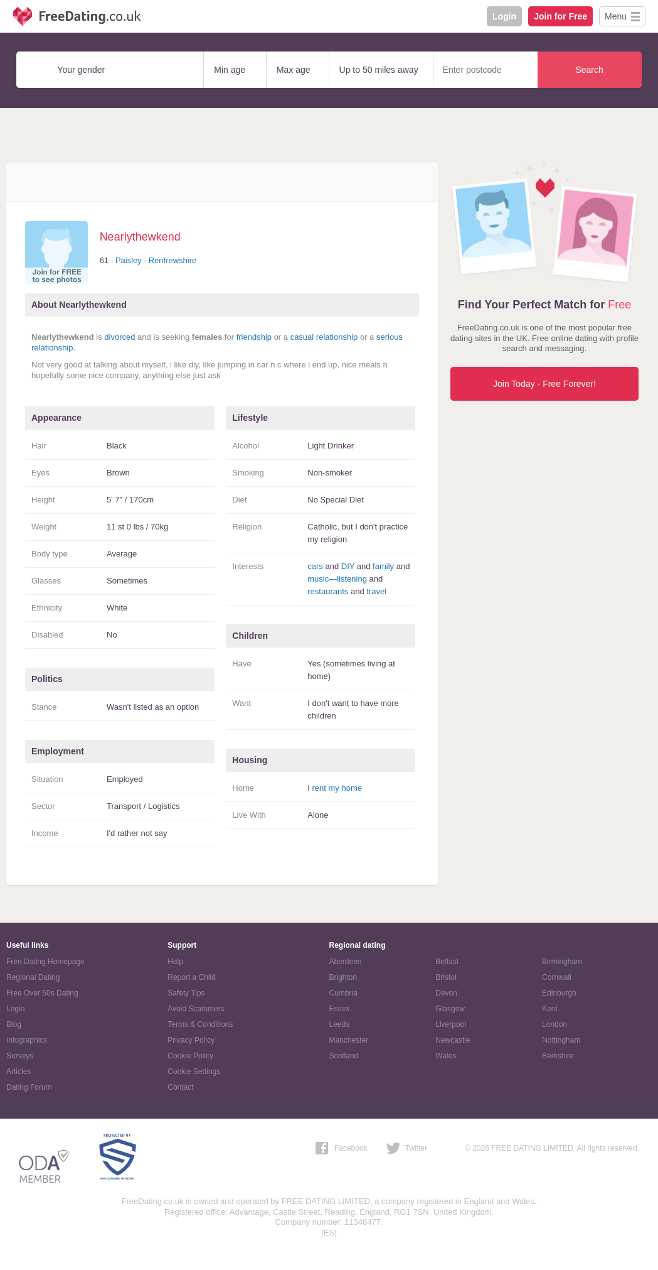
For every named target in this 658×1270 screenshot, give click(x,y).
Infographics (26, 1040)
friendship (254, 337)
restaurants (327, 591)
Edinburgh (559, 993)
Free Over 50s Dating (42, 993)
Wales (445, 1055)
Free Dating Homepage (45, 961)
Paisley (128, 260)
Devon (446, 993)
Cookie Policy (190, 1055)
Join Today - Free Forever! (544, 384)
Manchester (349, 1040)
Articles (18, 1071)
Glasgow (450, 1008)
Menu (616, 16)
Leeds (339, 1024)
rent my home (337, 788)
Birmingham (562, 961)
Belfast (447, 961)
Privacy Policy (191, 1040)
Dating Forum (29, 1087)
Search (589, 70)
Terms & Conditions (200, 1024)
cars (315, 566)
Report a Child (191, 977)
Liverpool (450, 1024)
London (554, 1024)
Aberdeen (345, 961)
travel (376, 591)
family (383, 566)
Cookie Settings (193, 1071)
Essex (339, 1008)
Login (504, 16)
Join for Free (560, 16)
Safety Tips (185, 993)
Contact (180, 1087)
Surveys (19, 1055)
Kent (550, 1008)
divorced (119, 337)
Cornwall (556, 977)
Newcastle (452, 1040)
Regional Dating (33, 977)
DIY (347, 566)
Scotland (344, 1055)
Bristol (445, 977)
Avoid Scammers (195, 1008)
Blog (13, 1024)
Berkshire (558, 1055)
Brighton (343, 977)
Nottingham (561, 1040)
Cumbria (343, 993)
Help (175, 961)
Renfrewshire (173, 260)
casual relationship (324, 337)
